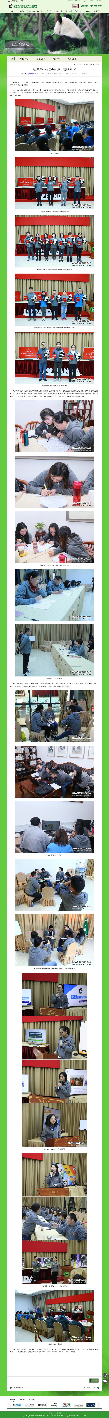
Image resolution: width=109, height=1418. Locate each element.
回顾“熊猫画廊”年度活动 (19, 1387)
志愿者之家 (72, 59)
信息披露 (69, 11)
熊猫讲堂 (56, 59)
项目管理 (59, 11)
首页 (11, 11)
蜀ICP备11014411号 (57, 1416)
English (84, 1)
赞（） (95, 1380)
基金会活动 (31, 11)
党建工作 (97, 11)
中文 (84, 64)
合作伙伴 (88, 11)
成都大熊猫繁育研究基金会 (31, 74)
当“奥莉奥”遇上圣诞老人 (90, 1387)
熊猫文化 (78, 11)
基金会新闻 (41, 59)
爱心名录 (50, 11)
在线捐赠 (58, 1413)
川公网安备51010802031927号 (76, 1416)
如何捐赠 (40, 11)
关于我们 (21, 11)
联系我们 (50, 1413)
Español (99, 1)
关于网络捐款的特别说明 (16, 1)
